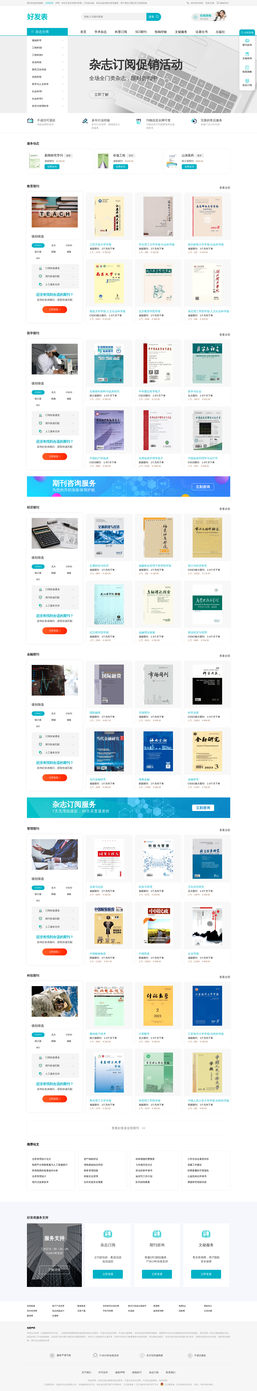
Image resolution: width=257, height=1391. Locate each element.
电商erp (182, 1306)
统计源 (38, 252)
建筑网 (30, 1316)
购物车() (223, 2)
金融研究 (193, 779)
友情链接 (31, 1306)
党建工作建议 (195, 1164)
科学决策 (193, 712)
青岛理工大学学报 (100, 1100)
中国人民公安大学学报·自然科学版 (208, 1100)
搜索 (151, 16)
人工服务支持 (49, 284)
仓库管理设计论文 (41, 1159)
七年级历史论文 (144, 1164)
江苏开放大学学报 (100, 244)
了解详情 (54, 1270)
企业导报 (193, 953)
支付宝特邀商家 (151, 1355)
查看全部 (224, 187)
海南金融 (144, 779)
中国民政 (144, 953)
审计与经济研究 (197, 565)
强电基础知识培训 (93, 1164)
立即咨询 (49, 3)
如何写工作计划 (144, 1176)
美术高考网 (32, 1311)
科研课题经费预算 (145, 1159)
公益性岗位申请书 (197, 1176)
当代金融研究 (98, 779)
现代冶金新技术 (40, 1182)
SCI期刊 (141, 32)
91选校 (131, 1311)
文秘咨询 (247, 56)
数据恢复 (81, 1306)
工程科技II (37, 55)
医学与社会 (194, 391)
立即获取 (53, 309)
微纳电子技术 (98, 1033)
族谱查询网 (158, 1311)
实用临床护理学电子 (151, 458)
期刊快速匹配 (49, 276)
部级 (53, 252)
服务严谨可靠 (60, 1355)
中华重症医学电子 (149, 391)
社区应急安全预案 (93, 1182)
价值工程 (119, 155)
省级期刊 (49, 161)
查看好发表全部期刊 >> (128, 1128)
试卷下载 (81, 1311)
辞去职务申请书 (144, 1170)
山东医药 (188, 155)
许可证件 (103, 1372)
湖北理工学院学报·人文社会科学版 (208, 311)
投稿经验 (161, 32)
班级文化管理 (91, 1176)
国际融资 (95, 712)
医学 (200, 155)
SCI (38, 258)
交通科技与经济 (99, 565)
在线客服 (247, 32)
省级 (69, 252)
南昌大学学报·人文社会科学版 (108, 311)
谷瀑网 (55, 1316)
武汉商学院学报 (99, 632)
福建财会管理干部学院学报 (155, 565)
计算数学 (144, 1033)
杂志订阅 (154, 1372)
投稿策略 (247, 69)
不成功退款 (196, 1355)
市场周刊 (144, 712)
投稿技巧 (137, 1372)
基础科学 (37, 40)
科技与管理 (145, 886)
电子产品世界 (58, 1306)
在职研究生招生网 (111, 1306)
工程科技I (37, 47)
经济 (131, 155)
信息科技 (37, 76)
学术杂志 (101, 32)
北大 (53, 245)
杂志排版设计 (58, 1311)
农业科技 (37, 62)
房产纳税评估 (91, 1159)
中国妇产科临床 (99, 458)
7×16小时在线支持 (106, 1355)
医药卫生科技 (39, 69)
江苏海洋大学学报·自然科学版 (206, 1033)
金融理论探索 (147, 632)
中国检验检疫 (98, 953)
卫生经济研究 (196, 886)
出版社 (220, 32)
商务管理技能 (91, 1170)
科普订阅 (121, 32)
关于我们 (86, 1372)
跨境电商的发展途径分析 (45, 1170)
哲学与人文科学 (40, 84)
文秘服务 (181, 32)
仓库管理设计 (39, 1176)
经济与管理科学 (40, 106)
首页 (83, 32)
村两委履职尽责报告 (198, 1170)
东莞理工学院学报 (149, 1100)
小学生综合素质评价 (198, 1159)
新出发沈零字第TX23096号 (109, 1384)
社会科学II (37, 98)
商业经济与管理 (197, 632)
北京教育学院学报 (149, 311)
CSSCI (38, 245)
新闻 (68, 155)
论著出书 (202, 32)
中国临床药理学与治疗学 (203, 458)
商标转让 (208, 1306)
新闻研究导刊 (54, 155)
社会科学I (37, 91)
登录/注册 (209, 3)
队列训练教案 (143, 1182)
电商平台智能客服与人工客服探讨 (50, 1164)
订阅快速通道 (49, 268)
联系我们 (170, 1372)
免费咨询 (52, 166)
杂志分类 (42, 32)
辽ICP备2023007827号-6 (147, 1384)
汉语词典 (208, 1311)
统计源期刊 (188, 161)
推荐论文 (33, 1144)
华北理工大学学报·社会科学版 (157, 244)
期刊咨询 (247, 42)
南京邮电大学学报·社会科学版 (206, 244)
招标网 (182, 1311)
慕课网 (156, 1306)
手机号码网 (108, 1311)
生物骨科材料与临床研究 (104, 391)
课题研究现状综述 (197, 1182)
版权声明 (120, 1372)
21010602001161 (184, 1384)
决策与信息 (96, 886)
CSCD (69, 245)
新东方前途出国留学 (137, 1306)
